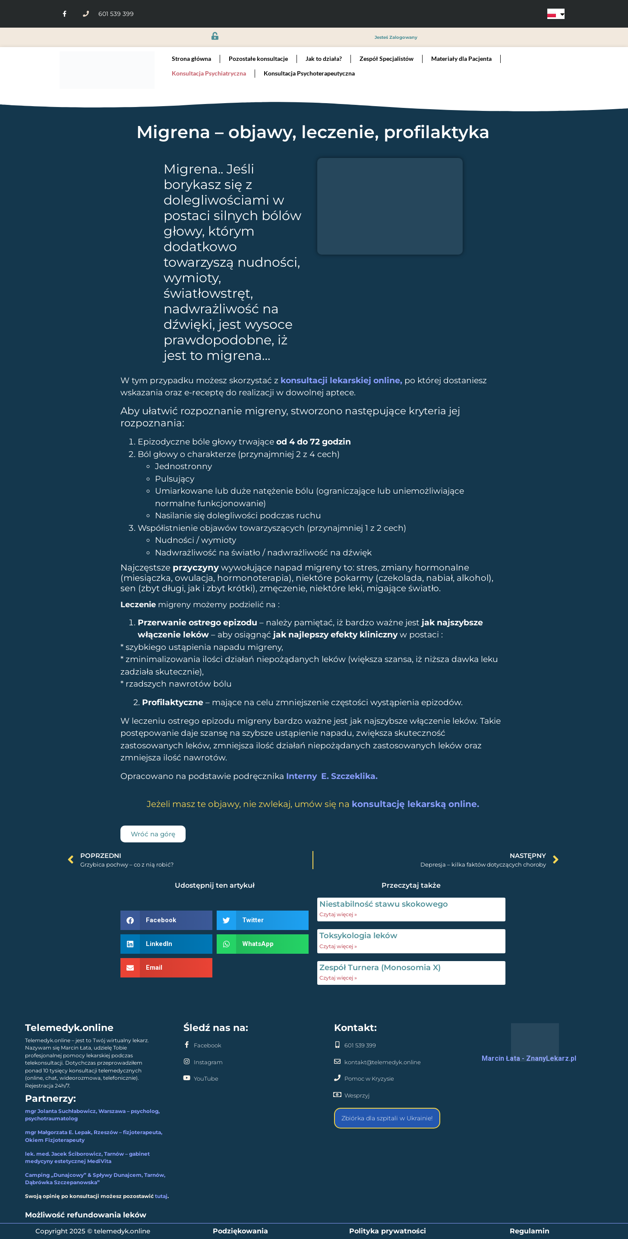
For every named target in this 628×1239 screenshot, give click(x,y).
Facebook (207, 1045)
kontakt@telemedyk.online (382, 1062)
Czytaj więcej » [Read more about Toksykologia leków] (338, 946)
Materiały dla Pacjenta (461, 58)
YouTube (206, 1078)
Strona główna (191, 58)
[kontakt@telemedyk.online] (337, 1061)
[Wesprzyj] (337, 1094)
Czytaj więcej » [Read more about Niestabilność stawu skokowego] (338, 914)
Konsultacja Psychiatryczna (209, 73)
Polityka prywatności (387, 1231)
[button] (166, 920)
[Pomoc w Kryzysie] (337, 1078)
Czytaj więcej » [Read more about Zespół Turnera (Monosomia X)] (338, 977)
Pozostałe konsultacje (258, 58)
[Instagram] (186, 1061)
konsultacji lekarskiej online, (342, 380)
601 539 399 (360, 1045)
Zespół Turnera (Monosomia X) (380, 967)
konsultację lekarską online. (415, 804)
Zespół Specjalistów (386, 58)
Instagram (208, 1062)
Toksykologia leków (358, 935)
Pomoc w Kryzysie (369, 1078)
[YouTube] (186, 1078)
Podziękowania (240, 1231)
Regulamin (529, 1231)
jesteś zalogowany (396, 37)
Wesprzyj (356, 1095)
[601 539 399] (337, 1044)
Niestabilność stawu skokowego (383, 904)
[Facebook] (186, 1044)
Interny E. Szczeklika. (332, 776)
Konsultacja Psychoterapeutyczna (309, 73)
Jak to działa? (324, 58)
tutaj (161, 1196)
